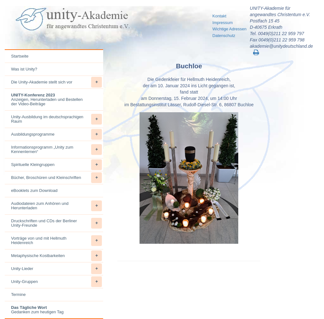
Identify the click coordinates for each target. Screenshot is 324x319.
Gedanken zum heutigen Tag (37, 309)
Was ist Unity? (24, 69)
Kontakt (219, 16)
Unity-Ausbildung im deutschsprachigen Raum (56, 119)
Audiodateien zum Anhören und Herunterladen (56, 205)
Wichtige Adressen (229, 29)
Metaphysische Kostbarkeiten (56, 255)
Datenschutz (223, 35)
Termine (18, 294)
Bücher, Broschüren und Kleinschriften (56, 177)
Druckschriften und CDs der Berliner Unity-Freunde (56, 223)
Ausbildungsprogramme (56, 134)
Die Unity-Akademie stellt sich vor (56, 82)
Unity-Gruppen (56, 281)
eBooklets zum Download (34, 190)
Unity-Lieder (56, 268)
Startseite (19, 56)
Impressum (222, 22)
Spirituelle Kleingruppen (56, 164)
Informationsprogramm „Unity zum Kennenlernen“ (56, 149)
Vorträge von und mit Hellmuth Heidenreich (56, 240)
